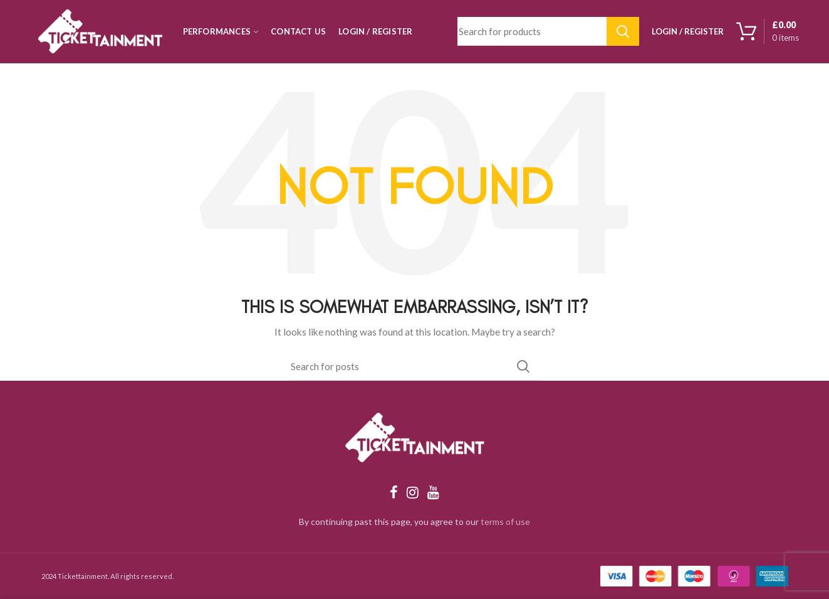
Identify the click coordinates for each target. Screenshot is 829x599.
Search (623, 31)
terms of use (505, 521)
